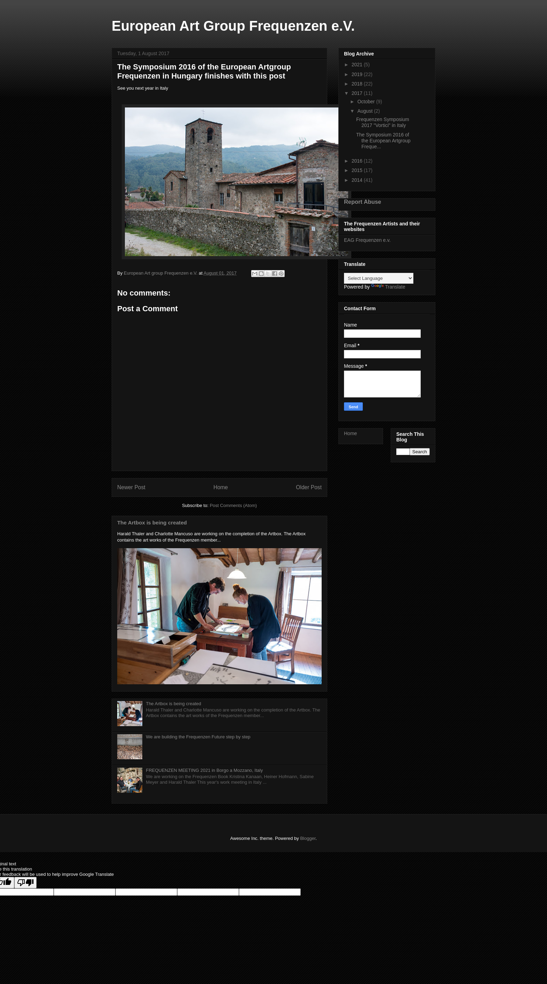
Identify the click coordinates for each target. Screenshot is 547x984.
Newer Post (131, 487)
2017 (358, 93)
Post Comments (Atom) (233, 505)
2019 (358, 74)
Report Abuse (362, 202)
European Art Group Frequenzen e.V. (233, 25)
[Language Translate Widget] (378, 278)
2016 (358, 161)
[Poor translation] (25, 882)
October (366, 101)
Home (220, 487)
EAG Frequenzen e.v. (367, 240)
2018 (358, 84)
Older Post (309, 487)
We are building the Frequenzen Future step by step (198, 736)
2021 (358, 64)
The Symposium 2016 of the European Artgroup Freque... (383, 140)
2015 (358, 170)
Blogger (307, 838)
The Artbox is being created (152, 522)
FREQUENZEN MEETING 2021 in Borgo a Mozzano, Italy (204, 770)
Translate (388, 287)
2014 (358, 180)
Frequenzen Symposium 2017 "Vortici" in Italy (382, 122)
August (365, 111)
